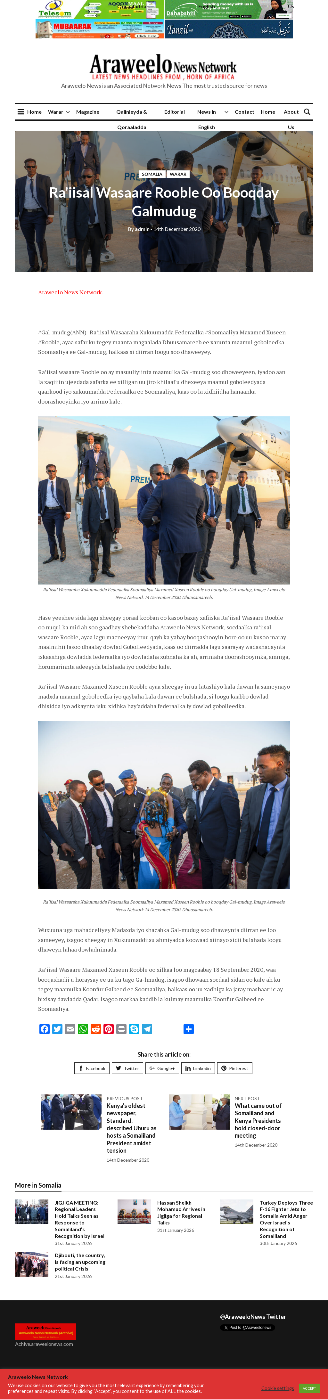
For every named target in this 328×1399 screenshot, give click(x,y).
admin (139, 229)
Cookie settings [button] (277, 1388)
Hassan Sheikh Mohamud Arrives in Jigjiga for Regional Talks (181, 1212)
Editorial (174, 112)
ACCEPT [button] (309, 1388)
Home (34, 112)
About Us (291, 119)
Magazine (87, 112)
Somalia (152, 174)
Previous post (125, 1098)
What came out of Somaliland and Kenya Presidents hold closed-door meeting (258, 1120)
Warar (55, 112)
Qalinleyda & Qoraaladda (131, 119)
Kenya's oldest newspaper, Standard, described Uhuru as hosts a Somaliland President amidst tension (132, 1128)
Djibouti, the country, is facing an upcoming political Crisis (80, 1262)
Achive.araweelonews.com (44, 1344)
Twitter (127, 1068)
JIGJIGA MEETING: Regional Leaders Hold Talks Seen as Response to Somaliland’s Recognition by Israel (79, 1219)
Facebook (91, 1068)
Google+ (162, 1068)
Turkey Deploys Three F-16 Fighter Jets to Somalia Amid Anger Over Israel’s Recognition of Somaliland (286, 1219)
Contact (244, 112)
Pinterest (234, 1068)
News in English (206, 119)
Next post (247, 1098)
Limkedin (198, 1068)
